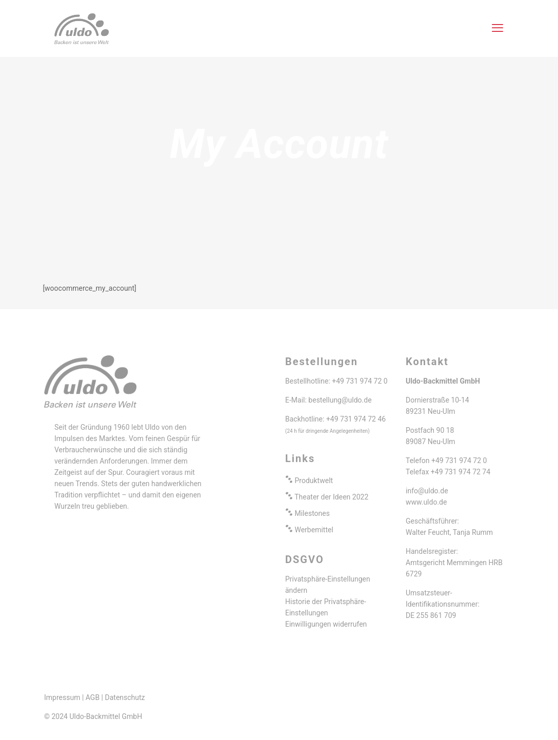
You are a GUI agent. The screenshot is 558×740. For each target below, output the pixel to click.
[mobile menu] (497, 28)
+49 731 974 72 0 (359, 381)
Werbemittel (313, 530)
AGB (92, 697)
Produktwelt (313, 480)
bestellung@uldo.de (339, 400)
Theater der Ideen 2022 (331, 497)
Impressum (62, 697)
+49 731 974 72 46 (356, 419)
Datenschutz (125, 697)
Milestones (312, 513)
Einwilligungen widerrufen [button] (326, 624)
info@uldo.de (427, 491)
